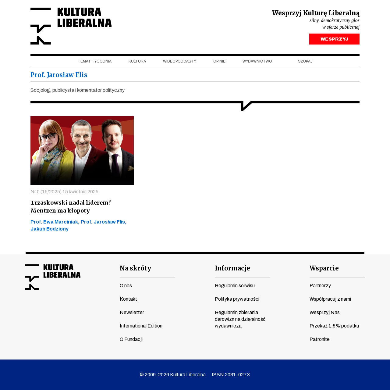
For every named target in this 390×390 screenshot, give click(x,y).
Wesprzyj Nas (325, 312)
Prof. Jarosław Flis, (103, 221)
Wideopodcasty (179, 61)
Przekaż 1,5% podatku (334, 325)
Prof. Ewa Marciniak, (55, 221)
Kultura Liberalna (71, 26)
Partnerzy (320, 285)
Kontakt (128, 299)
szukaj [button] (305, 61)
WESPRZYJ (334, 39)
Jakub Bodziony (49, 228)
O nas (126, 285)
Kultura (137, 61)
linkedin (75, 309)
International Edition (141, 325)
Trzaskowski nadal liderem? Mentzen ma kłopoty (70, 206)
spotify (87, 309)
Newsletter (132, 312)
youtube (40, 309)
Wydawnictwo (257, 61)
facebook (29, 309)
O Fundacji (131, 339)
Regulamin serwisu (235, 285)
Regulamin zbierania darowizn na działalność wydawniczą (240, 319)
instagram (52, 309)
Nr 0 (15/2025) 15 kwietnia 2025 (64, 191)
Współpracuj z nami (330, 299)
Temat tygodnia (95, 61)
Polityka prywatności (237, 299)
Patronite (320, 339)
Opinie (219, 61)
